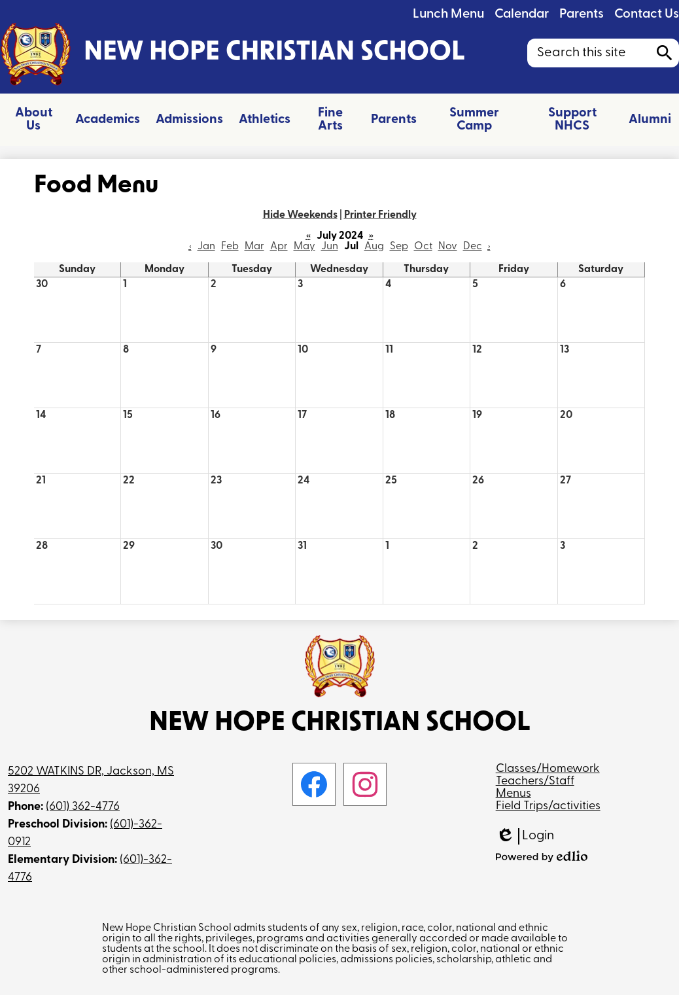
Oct (423, 246)
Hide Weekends (300, 215)
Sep (399, 246)
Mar (254, 246)
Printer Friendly (380, 215)
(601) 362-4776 (83, 807)
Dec (472, 246)
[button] (33, 120)
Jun (329, 246)
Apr (279, 246)
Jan (206, 246)
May (304, 246)
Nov (447, 246)
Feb (230, 246)
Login (525, 836)
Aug (374, 246)
